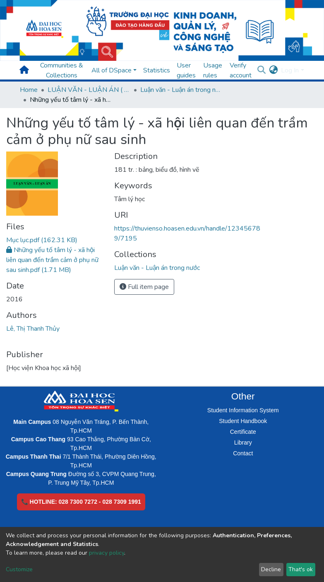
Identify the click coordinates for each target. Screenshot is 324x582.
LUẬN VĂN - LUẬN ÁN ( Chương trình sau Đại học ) (89, 89)
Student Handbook (243, 421)
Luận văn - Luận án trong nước (181, 89)
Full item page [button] (144, 286)
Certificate (243, 431)
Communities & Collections (61, 70)
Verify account (241, 70)
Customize (19, 569)
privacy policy (106, 553)
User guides (186, 70)
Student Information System (243, 410)
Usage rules (212, 70)
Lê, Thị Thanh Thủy (33, 328)
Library (243, 442)
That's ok (300, 569)
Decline (271, 569)
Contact (243, 453)
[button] (273, 70)
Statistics (156, 70)
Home (29, 89)
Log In (290, 70)
